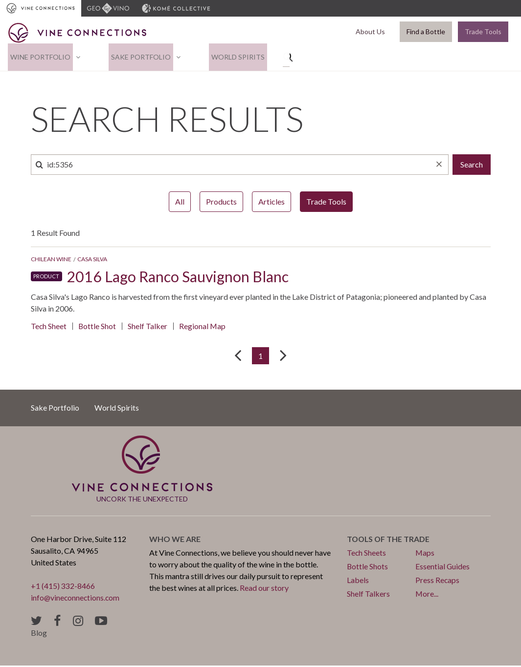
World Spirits (225, 57)
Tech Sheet (49, 327)
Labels (358, 581)
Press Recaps (437, 581)
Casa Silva (92, 260)
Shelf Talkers (368, 595)
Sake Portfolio (133, 57)
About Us (372, 32)
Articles (271, 202)
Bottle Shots (367, 567)
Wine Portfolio (38, 57)
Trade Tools (483, 32)
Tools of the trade (389, 540)
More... (427, 595)
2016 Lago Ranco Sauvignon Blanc (183, 277)
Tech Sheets (366, 554)
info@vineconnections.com (76, 599)
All (179, 202)
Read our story (264, 589)
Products (221, 202)
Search (471, 165)
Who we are (175, 540)
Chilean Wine (51, 260)
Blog (39, 634)
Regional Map (203, 327)
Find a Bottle (426, 32)
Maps (425, 554)
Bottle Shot (98, 327)
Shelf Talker (148, 327)
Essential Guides (442, 567)
